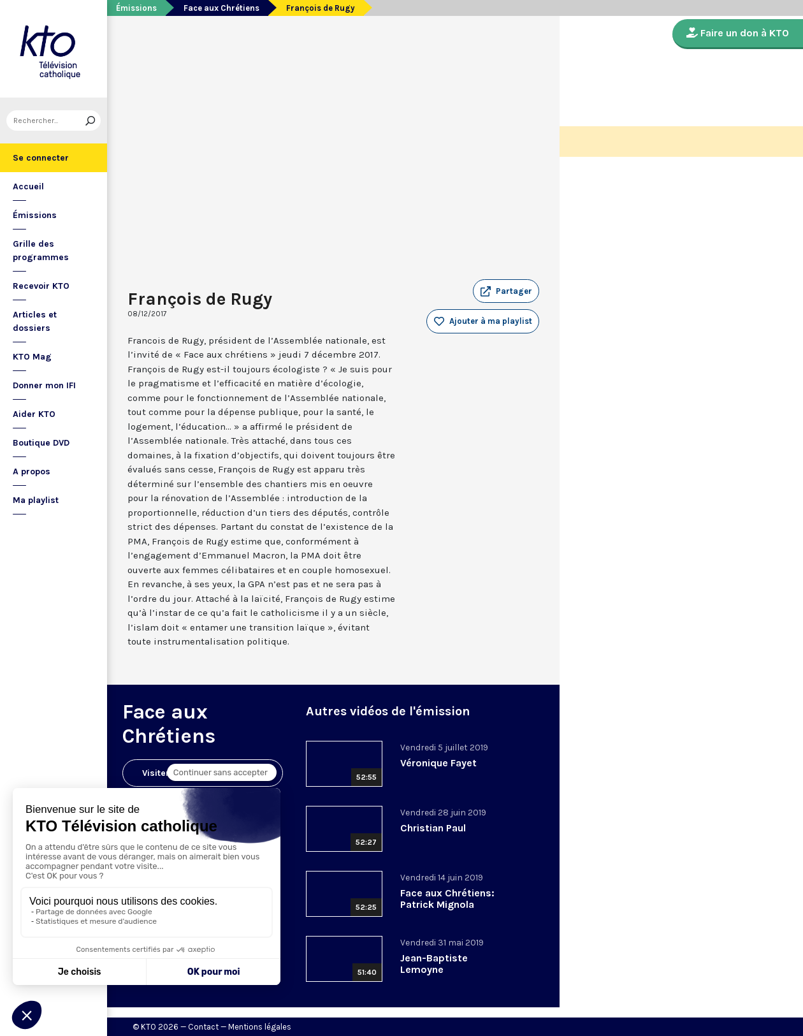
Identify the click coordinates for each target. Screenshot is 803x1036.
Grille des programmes (41, 250)
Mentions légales (259, 1027)
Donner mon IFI (44, 385)
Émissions (35, 215)
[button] (506, 291)
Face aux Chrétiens (221, 8)
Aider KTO (34, 414)
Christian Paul (433, 828)
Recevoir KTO (41, 286)
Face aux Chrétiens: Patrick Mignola (447, 898)
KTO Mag (32, 356)
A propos (31, 471)
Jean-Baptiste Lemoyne (434, 963)
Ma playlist (36, 500)
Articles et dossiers (35, 321)
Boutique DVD (41, 442)
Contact (203, 1027)
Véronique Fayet (438, 763)
